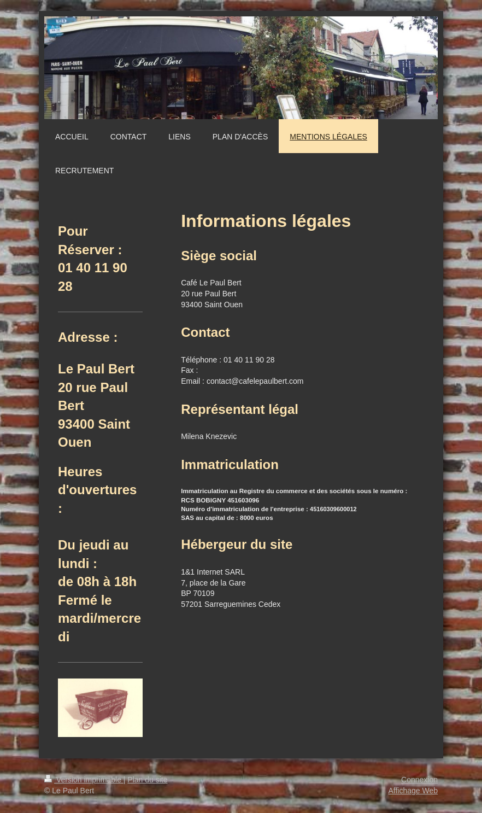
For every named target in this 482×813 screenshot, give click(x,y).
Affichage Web (413, 790)
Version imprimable (84, 779)
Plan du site (147, 779)
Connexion (419, 779)
